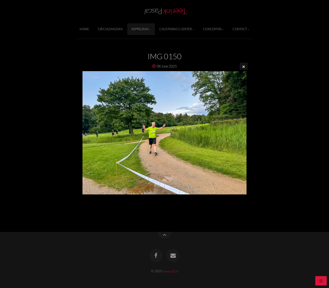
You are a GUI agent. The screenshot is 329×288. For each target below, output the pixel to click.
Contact (240, 29)
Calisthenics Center (175, 29)
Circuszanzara (110, 29)
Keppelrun (140, 29)
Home (84, 29)
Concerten (212, 29)
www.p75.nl (170, 271)
